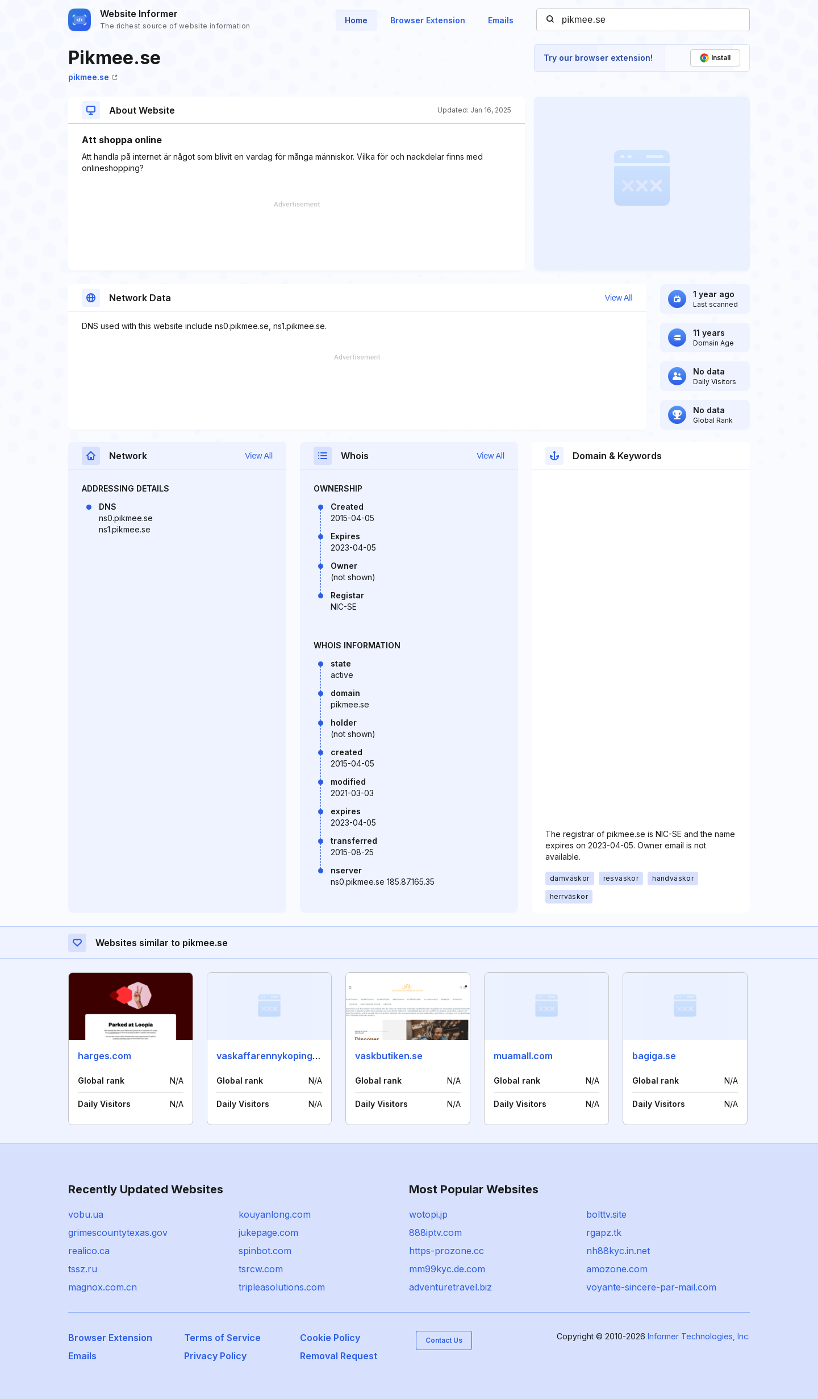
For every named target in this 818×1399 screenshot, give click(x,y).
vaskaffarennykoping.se (270, 1055)
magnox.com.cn (102, 1287)
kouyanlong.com (275, 1214)
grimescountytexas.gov (118, 1232)
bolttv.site (606, 1214)
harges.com (104, 1055)
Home (356, 20)
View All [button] (619, 297)
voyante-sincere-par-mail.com (651, 1287)
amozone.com (617, 1269)
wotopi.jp (428, 1214)
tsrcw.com (261, 1269)
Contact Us (443, 1340)
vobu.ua (85, 1214)
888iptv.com (435, 1232)
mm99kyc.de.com (447, 1269)
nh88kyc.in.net (618, 1250)
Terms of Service (222, 1337)
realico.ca (89, 1250)
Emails (501, 20)
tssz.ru (82, 1269)
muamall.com (523, 1055)
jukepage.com (268, 1232)
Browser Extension (427, 20)
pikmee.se (93, 77)
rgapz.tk (603, 1232)
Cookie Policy (330, 1337)
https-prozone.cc (446, 1250)
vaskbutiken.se (389, 1055)
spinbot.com (265, 1250)
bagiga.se (654, 1055)
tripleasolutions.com (282, 1287)
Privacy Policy (215, 1355)
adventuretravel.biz (450, 1287)
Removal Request (338, 1355)
